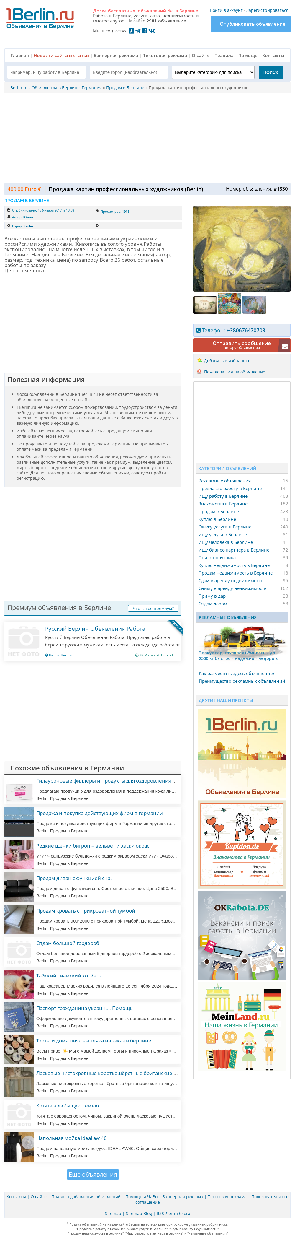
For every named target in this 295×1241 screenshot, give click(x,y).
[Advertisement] (146, 137)
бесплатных (122, 11)
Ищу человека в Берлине (226, 542)
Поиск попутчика (217, 557)
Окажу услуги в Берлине (225, 527)
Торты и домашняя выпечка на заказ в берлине (93, 1040)
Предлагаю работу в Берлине (230, 488)
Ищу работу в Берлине (223, 496)
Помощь (248, 55)
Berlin (28, 226)
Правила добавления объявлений (86, 1196)
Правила (224, 55)
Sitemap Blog (139, 1213)
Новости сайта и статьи (61, 55)
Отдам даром (213, 603)
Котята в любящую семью (67, 1105)
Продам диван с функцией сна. (74, 878)
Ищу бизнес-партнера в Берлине (234, 550)
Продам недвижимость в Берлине (236, 573)
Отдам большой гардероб (67, 943)
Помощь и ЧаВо (141, 1196)
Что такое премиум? (153, 608)
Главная (20, 55)
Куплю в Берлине (217, 519)
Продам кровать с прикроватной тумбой (85, 910)
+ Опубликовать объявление (251, 24)
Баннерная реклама (116, 55)
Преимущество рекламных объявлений (242, 681)
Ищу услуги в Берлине (223, 534)
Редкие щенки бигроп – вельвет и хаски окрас (92, 845)
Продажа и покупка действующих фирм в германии (99, 813)
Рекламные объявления (225, 481)
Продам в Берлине (219, 511)
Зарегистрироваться (267, 10)
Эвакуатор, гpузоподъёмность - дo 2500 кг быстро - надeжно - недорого (239, 655)
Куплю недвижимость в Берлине (234, 565)
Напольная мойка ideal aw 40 (71, 1138)
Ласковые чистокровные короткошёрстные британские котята (112, 1073)
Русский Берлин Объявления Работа (95, 628)
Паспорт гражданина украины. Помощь (84, 1008)
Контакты (273, 55)
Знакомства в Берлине (223, 504)
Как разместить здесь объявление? (236, 673)
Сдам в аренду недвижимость (231, 580)
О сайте (201, 55)
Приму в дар (212, 596)
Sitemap (113, 1213)
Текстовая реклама (165, 55)
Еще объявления (93, 1174)
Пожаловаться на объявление (234, 372)
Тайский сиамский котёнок (69, 975)
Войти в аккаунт (226, 10)
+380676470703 (246, 330)
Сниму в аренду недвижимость (233, 588)
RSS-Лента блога (173, 1213)
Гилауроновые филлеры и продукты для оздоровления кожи (110, 780)
